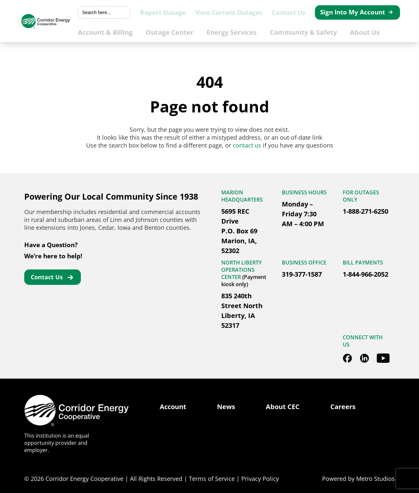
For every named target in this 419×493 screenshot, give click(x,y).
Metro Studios (375, 479)
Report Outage (188, 12)
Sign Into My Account (355, 12)
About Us (373, 31)
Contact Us (298, 12)
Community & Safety (316, 31)
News (226, 406)
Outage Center (192, 31)
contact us (247, 145)
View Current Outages (245, 12)
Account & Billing (132, 31)
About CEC (283, 406)
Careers (342, 406)
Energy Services (250, 31)
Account (173, 406)
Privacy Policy (260, 479)
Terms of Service (212, 479)
